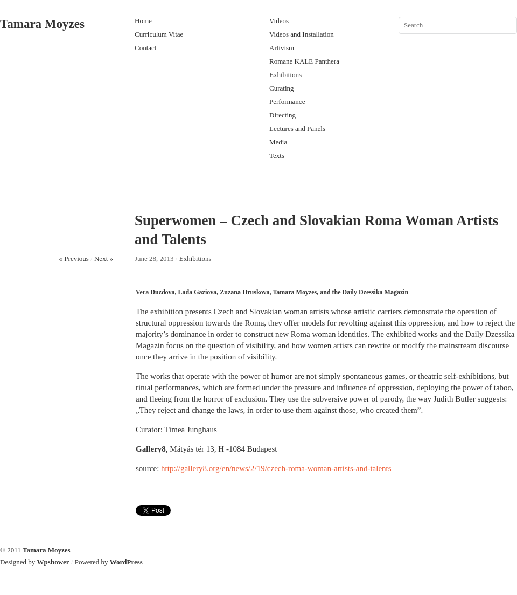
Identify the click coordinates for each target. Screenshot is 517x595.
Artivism (281, 48)
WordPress (126, 562)
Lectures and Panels (297, 128)
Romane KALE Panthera (304, 61)
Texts (276, 155)
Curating (281, 88)
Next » (103, 258)
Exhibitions (285, 75)
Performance (287, 102)
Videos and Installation (301, 34)
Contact (145, 48)
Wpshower (53, 562)
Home (143, 21)
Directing (282, 115)
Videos (279, 21)
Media (278, 142)
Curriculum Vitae (159, 34)
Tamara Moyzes (42, 24)
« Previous (74, 258)
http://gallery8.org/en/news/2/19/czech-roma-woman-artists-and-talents (276, 468)
